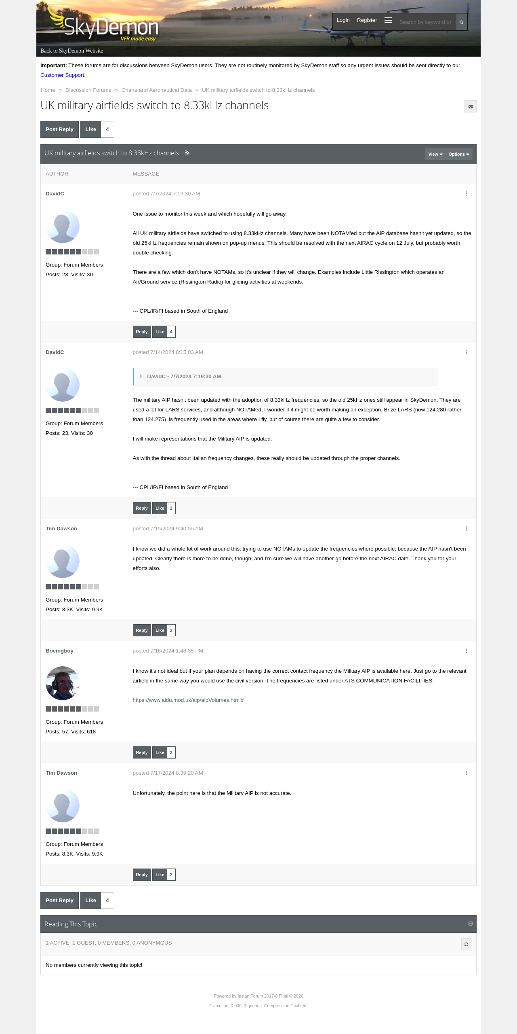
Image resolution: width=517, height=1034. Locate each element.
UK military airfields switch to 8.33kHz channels (258, 90)
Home (48, 90)
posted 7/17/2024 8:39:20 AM (168, 773)
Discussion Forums (88, 90)
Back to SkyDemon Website (71, 51)
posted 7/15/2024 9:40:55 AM (168, 528)
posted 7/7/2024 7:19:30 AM (166, 194)
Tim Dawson (61, 528)
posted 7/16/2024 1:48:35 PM (168, 651)
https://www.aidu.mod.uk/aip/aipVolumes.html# (188, 700)
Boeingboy (60, 651)
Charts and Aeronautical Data (157, 90)
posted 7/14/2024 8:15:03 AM (168, 352)
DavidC (55, 194)
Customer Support (62, 75)
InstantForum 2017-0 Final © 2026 (270, 996)
